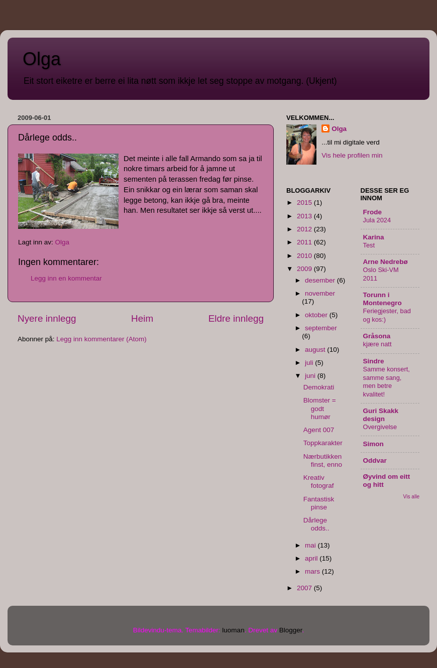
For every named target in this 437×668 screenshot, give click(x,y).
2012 (305, 229)
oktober (317, 315)
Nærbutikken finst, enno (322, 460)
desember (321, 280)
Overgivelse (380, 427)
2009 (305, 269)
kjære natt (377, 344)
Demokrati (319, 387)
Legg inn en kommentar (66, 278)
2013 (305, 216)
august (316, 349)
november (320, 293)
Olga (42, 59)
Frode (372, 212)
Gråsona (377, 336)
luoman (233, 630)
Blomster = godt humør (319, 408)
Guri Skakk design (381, 415)
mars (313, 571)
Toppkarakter (323, 443)
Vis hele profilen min (351, 155)
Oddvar (375, 460)
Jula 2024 (377, 220)
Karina (373, 237)
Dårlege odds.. (316, 524)
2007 (305, 588)
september (321, 328)
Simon (373, 444)
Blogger (290, 630)
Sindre (373, 361)
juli (310, 362)
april (312, 558)
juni (311, 375)
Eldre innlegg (236, 318)
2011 (305, 242)
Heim (142, 318)
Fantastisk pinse (319, 503)
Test (369, 245)
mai (311, 545)
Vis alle (411, 496)
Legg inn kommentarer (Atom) (101, 339)
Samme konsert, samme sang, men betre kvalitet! (386, 381)
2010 (305, 255)
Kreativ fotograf (318, 481)
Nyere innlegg (47, 318)
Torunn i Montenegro (382, 299)
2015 (305, 202)
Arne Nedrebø (385, 261)
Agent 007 (319, 430)
